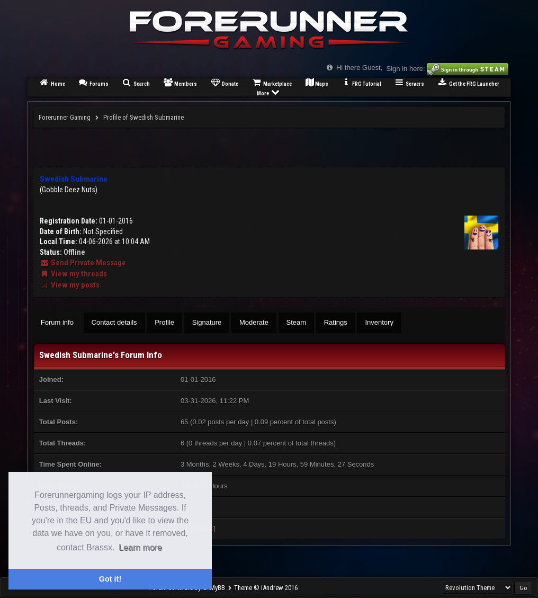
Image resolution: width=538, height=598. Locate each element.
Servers (409, 82)
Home (52, 82)
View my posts (70, 285)
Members (180, 82)
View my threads (73, 274)
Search (135, 82)
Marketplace (271, 82)
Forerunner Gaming (65, 117)
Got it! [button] (110, 579)
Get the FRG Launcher (468, 82)
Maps (316, 82)
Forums (93, 82)
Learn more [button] (140, 547)
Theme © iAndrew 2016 (266, 588)
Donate (224, 82)
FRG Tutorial (361, 82)
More (269, 91)
